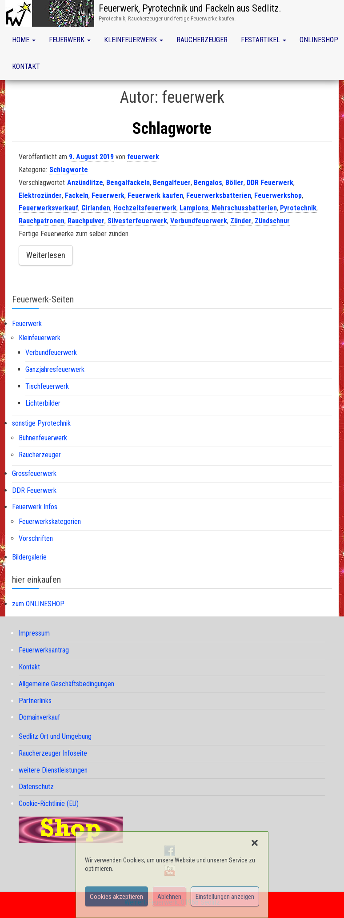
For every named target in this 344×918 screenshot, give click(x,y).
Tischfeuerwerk (47, 386)
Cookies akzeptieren (116, 897)
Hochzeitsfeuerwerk (144, 208)
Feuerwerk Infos (34, 507)
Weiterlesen (45, 255)
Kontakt (26, 66)
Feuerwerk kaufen (155, 195)
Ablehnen (169, 897)
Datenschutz (36, 786)
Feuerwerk (70, 40)
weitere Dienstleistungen (53, 770)
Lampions (194, 208)
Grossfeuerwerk (34, 473)
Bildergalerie (29, 557)
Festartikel (263, 40)
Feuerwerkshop (278, 195)
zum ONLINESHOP (38, 604)
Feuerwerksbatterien (218, 195)
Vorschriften (36, 538)
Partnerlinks (35, 701)
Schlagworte (172, 128)
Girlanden (95, 208)
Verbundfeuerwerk (198, 221)
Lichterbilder (42, 403)
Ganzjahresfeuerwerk (54, 369)
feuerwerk (143, 157)
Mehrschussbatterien (244, 208)
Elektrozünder (40, 195)
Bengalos (208, 182)
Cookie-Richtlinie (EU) (49, 803)
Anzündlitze (85, 182)
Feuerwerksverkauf (48, 208)
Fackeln (76, 195)
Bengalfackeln (128, 182)
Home (24, 40)
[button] (254, 842)
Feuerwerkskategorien (50, 521)
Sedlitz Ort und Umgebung (55, 736)
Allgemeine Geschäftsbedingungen (66, 684)
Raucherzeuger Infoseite (53, 753)
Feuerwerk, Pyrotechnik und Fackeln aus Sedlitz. (190, 8)
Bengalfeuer (172, 182)
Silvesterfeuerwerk (137, 221)
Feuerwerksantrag (44, 650)
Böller (234, 182)
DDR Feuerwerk (270, 182)
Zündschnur (272, 221)
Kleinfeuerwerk (133, 40)
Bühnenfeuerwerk (43, 438)
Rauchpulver (86, 221)
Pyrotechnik (298, 208)
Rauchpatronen (41, 221)
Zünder (241, 221)
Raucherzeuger (202, 40)
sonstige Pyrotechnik (41, 423)
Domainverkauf (39, 717)
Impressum (34, 633)
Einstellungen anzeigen (225, 897)
